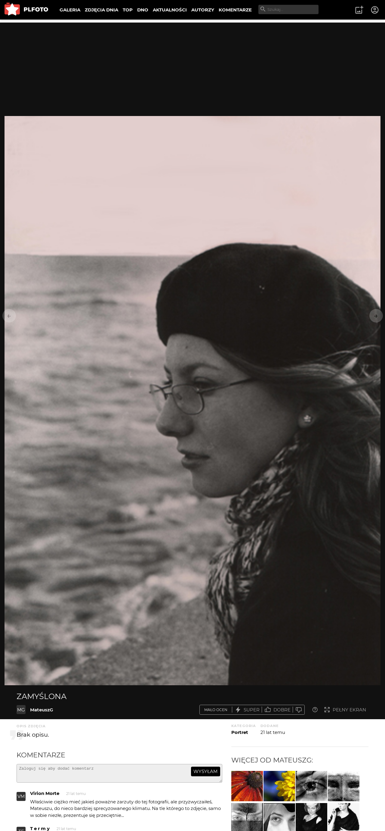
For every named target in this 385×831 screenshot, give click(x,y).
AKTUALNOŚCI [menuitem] (170, 10)
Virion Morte (44, 796)
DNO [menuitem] (142, 10)
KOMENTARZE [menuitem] (235, 10)
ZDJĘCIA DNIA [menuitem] (101, 10)
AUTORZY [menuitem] (202, 10)
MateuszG (41, 710)
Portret (239, 732)
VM (21, 799)
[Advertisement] (192, 65)
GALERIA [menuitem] (70, 10)
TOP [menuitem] (128, 10)
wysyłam (205, 771)
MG (21, 710)
